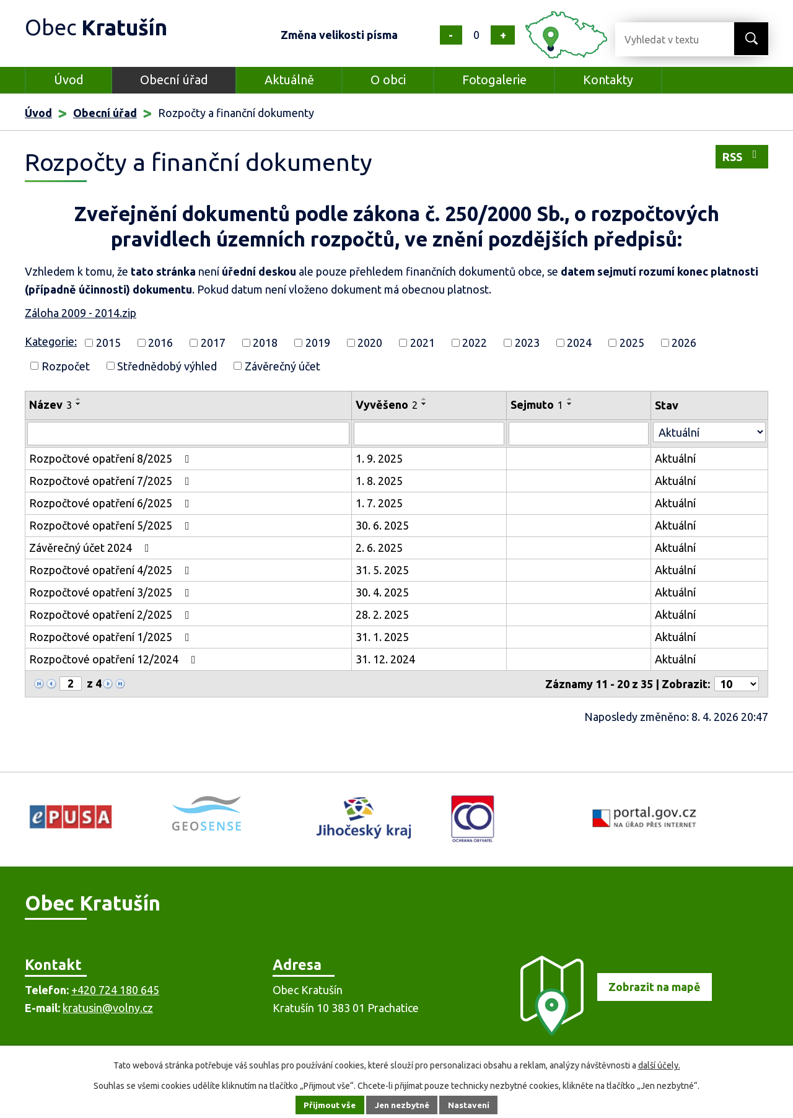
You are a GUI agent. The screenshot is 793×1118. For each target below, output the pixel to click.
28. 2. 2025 (382, 614)
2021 (422, 342)
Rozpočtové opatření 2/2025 (112, 614)
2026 (684, 342)
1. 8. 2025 (379, 480)
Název (50, 404)
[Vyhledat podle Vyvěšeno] (429, 433)
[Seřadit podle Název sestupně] (78, 403)
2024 (579, 342)
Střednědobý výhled (167, 365)
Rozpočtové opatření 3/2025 (112, 592)
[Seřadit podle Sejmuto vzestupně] (570, 398)
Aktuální (675, 458)
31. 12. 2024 (385, 659)
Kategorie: (51, 341)
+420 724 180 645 (115, 990)
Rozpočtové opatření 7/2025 (112, 480)
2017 (213, 342)
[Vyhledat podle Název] (188, 433)
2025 (632, 342)
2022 (474, 342)
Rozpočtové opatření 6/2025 (112, 503)
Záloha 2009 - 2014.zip (80, 313)
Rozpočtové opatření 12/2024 (115, 659)
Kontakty (608, 80)
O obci (388, 80)
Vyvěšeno (387, 404)
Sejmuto (536, 404)
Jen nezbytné (402, 1105)
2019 (317, 342)
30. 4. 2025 (382, 592)
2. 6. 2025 (379, 547)
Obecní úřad (174, 80)
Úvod (69, 80)
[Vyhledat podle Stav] (709, 432)
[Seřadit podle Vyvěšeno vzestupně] (424, 398)
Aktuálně (289, 80)
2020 (369, 342)
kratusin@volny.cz (108, 1008)
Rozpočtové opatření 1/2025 (112, 637)
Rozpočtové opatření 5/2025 (112, 525)
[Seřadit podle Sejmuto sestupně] (570, 403)
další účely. (659, 1065)
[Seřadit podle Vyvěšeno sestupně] (424, 403)
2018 (265, 342)
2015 (108, 342)
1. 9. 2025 (379, 458)
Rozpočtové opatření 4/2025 (112, 570)
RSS (742, 156)
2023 (527, 342)
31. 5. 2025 (382, 570)
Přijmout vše (328, 1105)
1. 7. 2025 (379, 503)
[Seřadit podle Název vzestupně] (78, 398)
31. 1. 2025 (382, 637)
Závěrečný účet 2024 (91, 547)
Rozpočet (66, 365)
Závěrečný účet (282, 365)
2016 (160, 342)
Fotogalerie (494, 80)
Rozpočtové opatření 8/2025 (112, 458)
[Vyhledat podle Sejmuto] (579, 433)
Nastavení (471, 1105)
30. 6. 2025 (382, 525)
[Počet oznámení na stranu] (736, 683)
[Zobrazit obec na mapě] (610, 1031)
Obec (100, 27)
